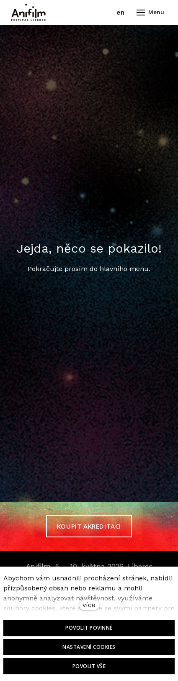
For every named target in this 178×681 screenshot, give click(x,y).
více (89, 605)
